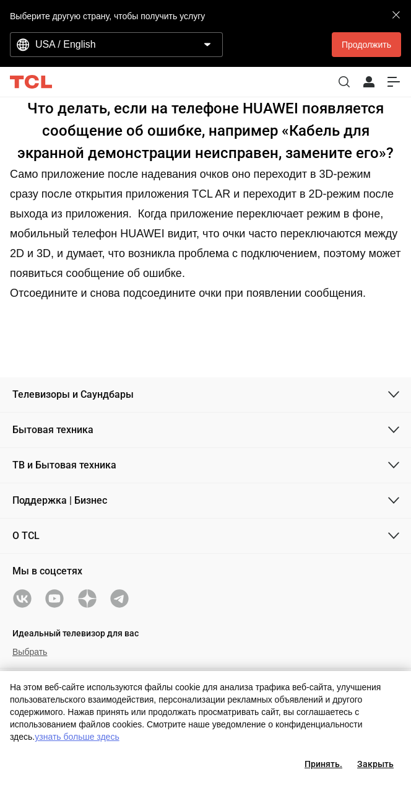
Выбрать (29, 652)
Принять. (323, 764)
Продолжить (366, 45)
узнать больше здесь (77, 737)
